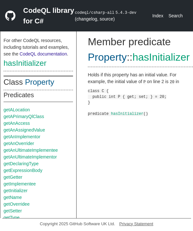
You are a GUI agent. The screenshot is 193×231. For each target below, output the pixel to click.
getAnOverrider (19, 143)
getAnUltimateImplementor (30, 156)
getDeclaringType (21, 163)
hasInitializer (25, 63)
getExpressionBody (23, 170)
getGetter (13, 177)
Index (157, 15)
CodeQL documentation (43, 53)
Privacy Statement (136, 223)
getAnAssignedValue (24, 130)
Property (39, 82)
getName (13, 197)
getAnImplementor (22, 136)
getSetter (13, 210)
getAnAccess (17, 123)
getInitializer (16, 190)
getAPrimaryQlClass (24, 116)
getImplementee (20, 183)
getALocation (17, 109)
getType (12, 217)
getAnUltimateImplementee (31, 150)
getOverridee (17, 204)
